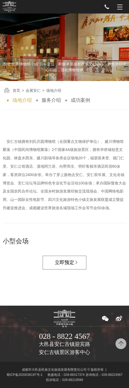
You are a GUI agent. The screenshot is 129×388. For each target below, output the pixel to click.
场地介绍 (22, 100)
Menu (119, 6)
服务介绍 (51, 100)
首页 (16, 90)
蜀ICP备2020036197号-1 (24, 375)
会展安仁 (33, 90)
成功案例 (80, 100)
